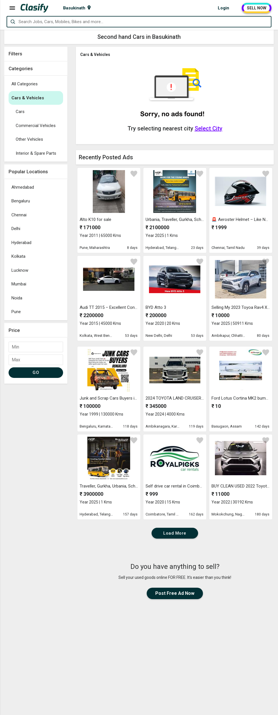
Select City (208, 128)
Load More (174, 533)
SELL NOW (256, 8)
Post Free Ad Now (174, 593)
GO (36, 372)
